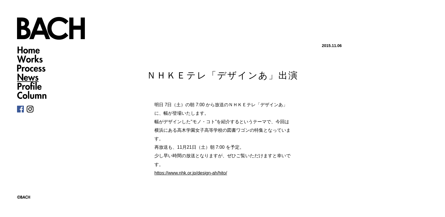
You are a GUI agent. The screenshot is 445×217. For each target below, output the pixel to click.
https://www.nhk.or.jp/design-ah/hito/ (190, 173)
